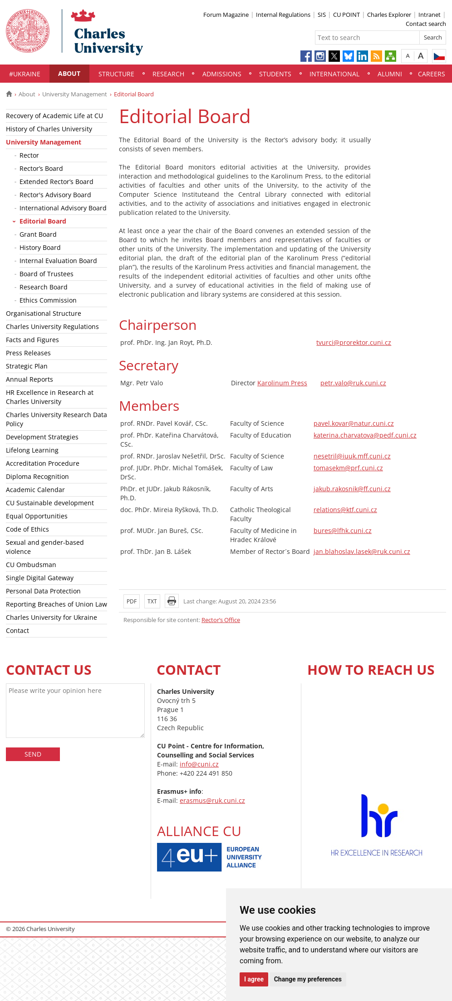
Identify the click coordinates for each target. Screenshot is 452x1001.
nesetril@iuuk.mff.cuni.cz (352, 456)
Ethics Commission (48, 300)
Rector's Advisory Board (55, 194)
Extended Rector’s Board (56, 181)
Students (275, 74)
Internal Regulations (283, 14)
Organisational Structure (43, 313)
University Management (74, 94)
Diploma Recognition (37, 476)
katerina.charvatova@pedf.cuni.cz (365, 435)
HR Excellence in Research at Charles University (49, 397)
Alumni (390, 74)
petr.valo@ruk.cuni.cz (353, 382)
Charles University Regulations (52, 326)
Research (168, 74)
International (334, 74)
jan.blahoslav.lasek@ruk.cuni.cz (362, 551)
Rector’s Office (220, 620)
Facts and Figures (32, 339)
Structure (116, 74)
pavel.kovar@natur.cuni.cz (354, 423)
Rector (29, 155)
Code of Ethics (27, 529)
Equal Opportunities (37, 516)
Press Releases (28, 353)
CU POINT (346, 14)
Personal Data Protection (43, 591)
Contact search (426, 24)
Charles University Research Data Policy (56, 419)
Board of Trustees (47, 273)
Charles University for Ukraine (51, 617)
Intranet (429, 14)
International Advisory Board (63, 208)
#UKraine (24, 74)
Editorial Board (43, 221)
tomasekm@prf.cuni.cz (348, 467)
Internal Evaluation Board (58, 260)
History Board (40, 247)
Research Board (44, 287)
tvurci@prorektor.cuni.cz (353, 342)
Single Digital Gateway (40, 577)
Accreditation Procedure (42, 463)
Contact (17, 630)
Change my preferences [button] (308, 979)
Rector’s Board (41, 168)
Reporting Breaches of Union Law (56, 604)
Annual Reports (29, 379)
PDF (132, 601)
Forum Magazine (226, 14)
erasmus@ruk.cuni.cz (212, 800)
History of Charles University (49, 129)
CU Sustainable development (50, 502)
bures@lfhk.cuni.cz (343, 530)
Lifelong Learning (32, 450)
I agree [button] (254, 979)
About (69, 73)
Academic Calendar (35, 489)
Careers (431, 74)
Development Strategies (42, 437)
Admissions (221, 74)
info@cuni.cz (199, 764)
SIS (322, 14)
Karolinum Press (282, 382)
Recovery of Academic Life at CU (54, 115)
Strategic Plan (27, 366)
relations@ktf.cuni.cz (345, 509)
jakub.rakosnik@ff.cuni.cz (352, 488)
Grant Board (38, 234)
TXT (152, 601)
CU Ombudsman (31, 564)
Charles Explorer (389, 14)
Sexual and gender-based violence (45, 547)
